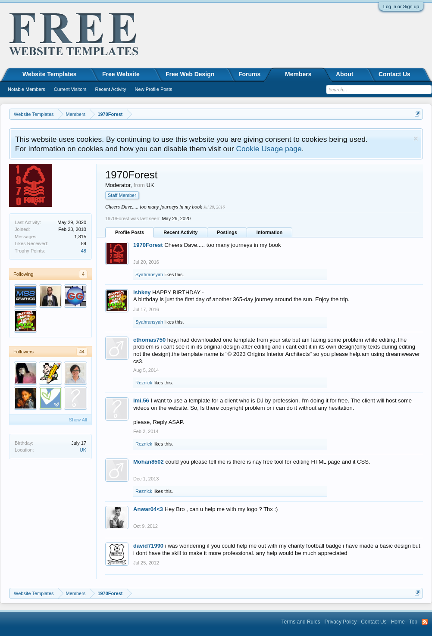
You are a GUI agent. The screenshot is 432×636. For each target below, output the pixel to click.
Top (413, 622)
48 (83, 250)
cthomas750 (149, 340)
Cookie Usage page (268, 148)
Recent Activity (180, 232)
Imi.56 (141, 400)
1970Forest (148, 245)
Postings (227, 232)
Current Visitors (70, 89)
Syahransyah (149, 274)
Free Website (121, 74)
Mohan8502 (148, 461)
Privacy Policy (341, 622)
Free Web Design (190, 74)
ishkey (141, 292)
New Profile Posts (153, 89)
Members (298, 74)
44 (82, 351)
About (344, 74)
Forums (249, 74)
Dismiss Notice (416, 138)
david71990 (148, 545)
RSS (425, 622)
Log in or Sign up (401, 6)
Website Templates (49, 74)
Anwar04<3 (148, 509)
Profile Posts (129, 232)
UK (83, 449)
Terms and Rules (301, 622)
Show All (78, 419)
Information (270, 232)
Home (398, 622)
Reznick (143, 382)
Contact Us (394, 74)
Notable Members (26, 89)
